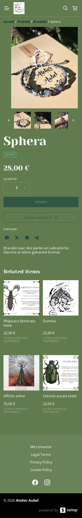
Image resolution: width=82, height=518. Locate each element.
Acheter (41, 201)
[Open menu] (7, 8)
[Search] (65, 8)
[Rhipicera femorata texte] (21, 313)
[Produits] (23, 22)
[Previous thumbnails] (8, 120)
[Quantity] (16, 187)
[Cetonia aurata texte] (61, 386)
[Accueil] (8, 22)
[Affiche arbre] (21, 386)
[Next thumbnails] (73, 120)
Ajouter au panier (41, 217)
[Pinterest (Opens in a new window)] (27, 237)
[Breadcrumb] (41, 22)
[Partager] (37, 237)
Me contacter (41, 446)
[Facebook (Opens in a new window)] (6, 237)
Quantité (10, 179)
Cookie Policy (41, 469)
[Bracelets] (40, 22)
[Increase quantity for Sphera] (25, 187)
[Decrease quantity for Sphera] (7, 187)
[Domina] (61, 313)
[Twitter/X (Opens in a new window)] (17, 237)
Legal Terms (41, 454)
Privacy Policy (41, 462)
